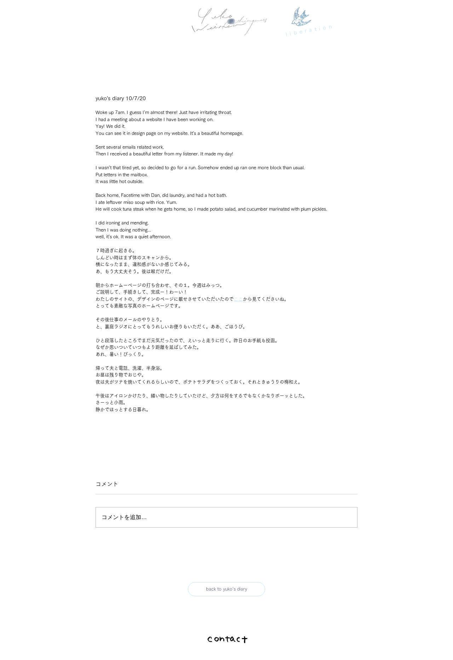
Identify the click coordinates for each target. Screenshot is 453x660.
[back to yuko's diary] (226, 589)
